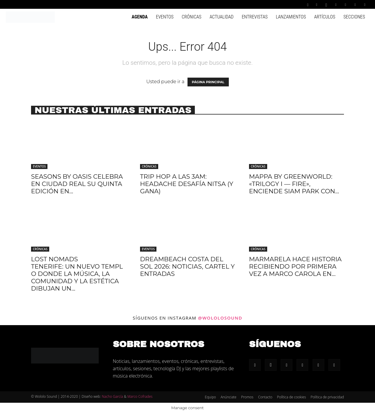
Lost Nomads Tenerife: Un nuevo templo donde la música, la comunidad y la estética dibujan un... (77, 273)
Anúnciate (228, 397)
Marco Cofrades (140, 396)
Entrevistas (254, 17)
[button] (308, 4)
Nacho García (112, 396)
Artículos (324, 17)
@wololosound (220, 318)
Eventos (164, 17)
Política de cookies (291, 397)
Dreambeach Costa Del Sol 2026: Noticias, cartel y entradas (187, 266)
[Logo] (30, 16)
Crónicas (191, 17)
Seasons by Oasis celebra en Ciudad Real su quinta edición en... (77, 184)
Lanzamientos (291, 17)
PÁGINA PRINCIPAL (208, 82)
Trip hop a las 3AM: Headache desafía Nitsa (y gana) (186, 184)
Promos (247, 397)
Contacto (265, 397)
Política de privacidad (327, 397)
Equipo (210, 397)
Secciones (354, 17)
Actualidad (221, 17)
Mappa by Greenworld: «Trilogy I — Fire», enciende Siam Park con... (294, 184)
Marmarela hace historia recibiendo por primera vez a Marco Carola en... (295, 266)
